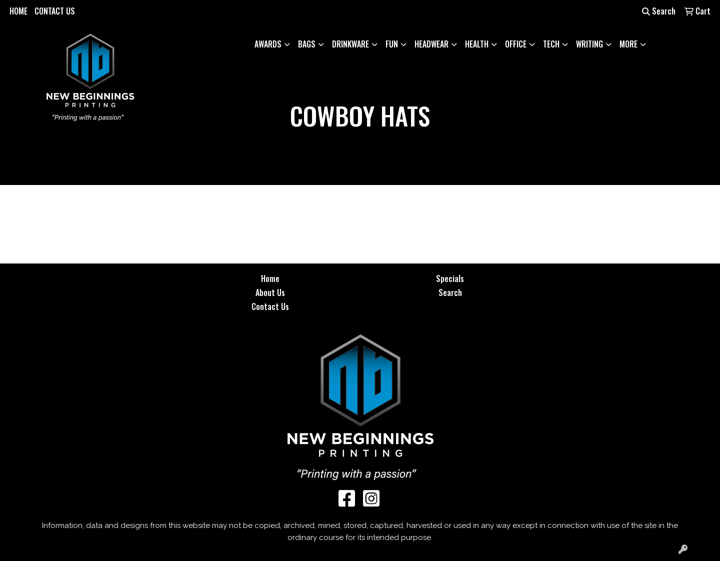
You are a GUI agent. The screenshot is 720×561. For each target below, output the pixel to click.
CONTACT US (54, 11)
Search (659, 11)
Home (270, 278)
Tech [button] (551, 44)
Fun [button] (392, 44)
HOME (19, 11)
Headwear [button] (431, 44)
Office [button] (515, 44)
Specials (450, 278)
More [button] (629, 44)
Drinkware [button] (350, 44)
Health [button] (476, 44)
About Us (270, 292)
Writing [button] (589, 44)
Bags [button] (307, 44)
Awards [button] (268, 44)
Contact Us (270, 306)
